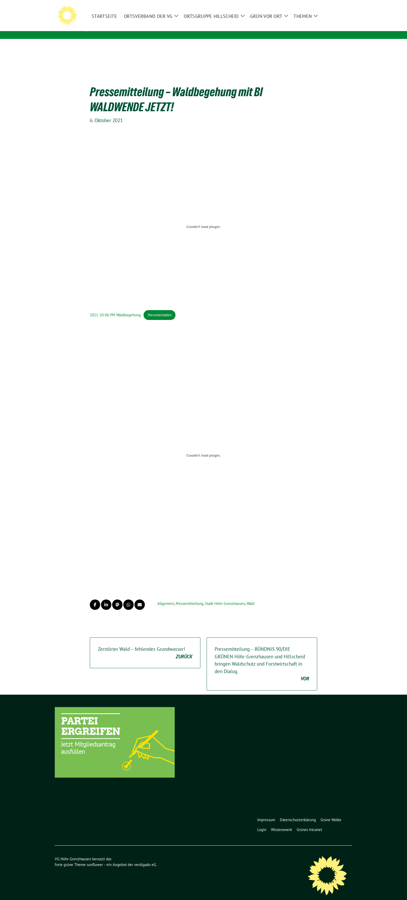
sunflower (95, 856)
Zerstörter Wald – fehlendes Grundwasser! (145, 645)
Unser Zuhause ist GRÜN (126, 28)
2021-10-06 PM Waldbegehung (115, 306)
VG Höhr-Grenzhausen (129, 21)
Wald (250, 595)
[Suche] (335, 5)
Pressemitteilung (189, 595)
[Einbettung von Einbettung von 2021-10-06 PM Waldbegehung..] (203, 218)
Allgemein (165, 595)
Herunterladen (160, 306)
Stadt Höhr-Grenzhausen (225, 595)
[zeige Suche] (343, 5)
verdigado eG (145, 856)
